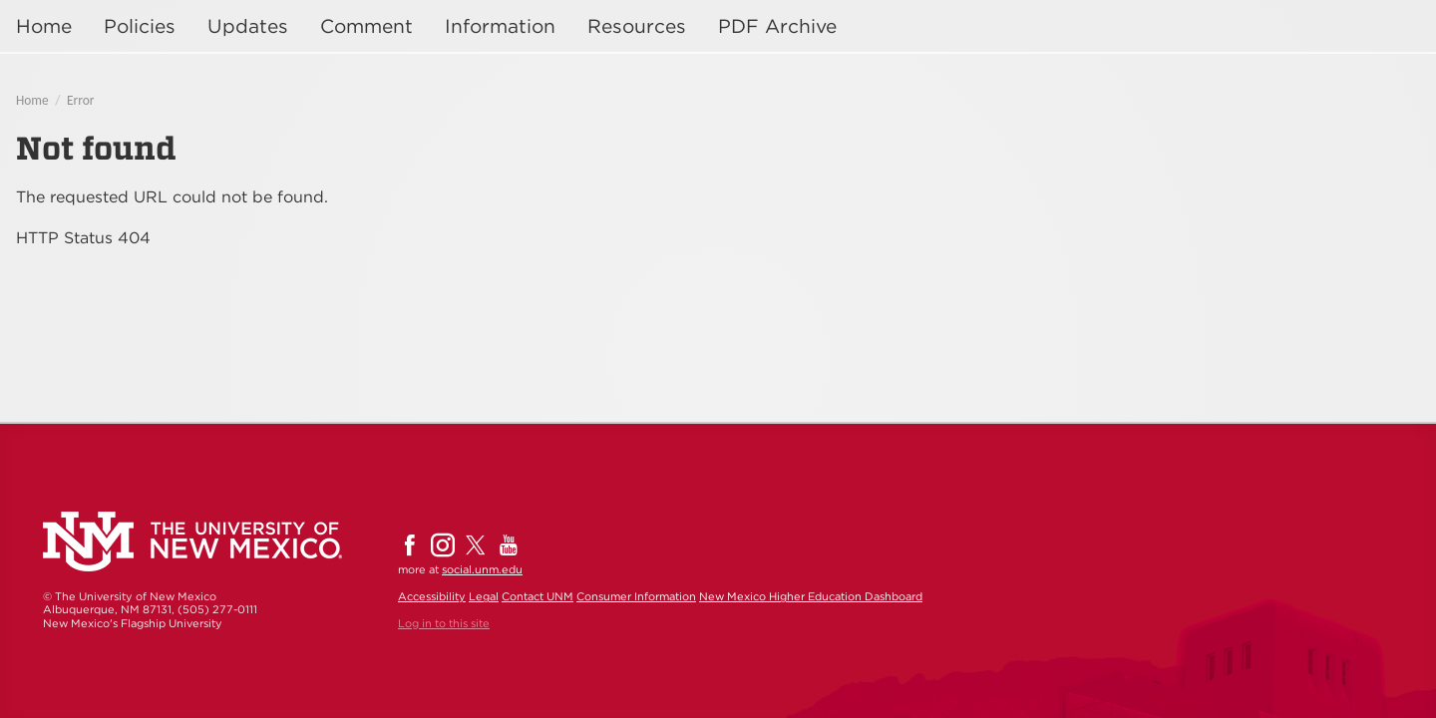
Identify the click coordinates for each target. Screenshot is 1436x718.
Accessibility (432, 596)
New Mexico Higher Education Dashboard (810, 596)
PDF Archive (777, 26)
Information (500, 26)
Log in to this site (444, 623)
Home (44, 26)
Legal (484, 596)
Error (80, 100)
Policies (140, 26)
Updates (247, 26)
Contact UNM (537, 596)
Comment (366, 26)
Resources (636, 26)
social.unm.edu (482, 569)
